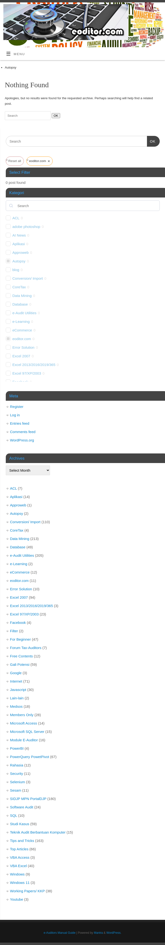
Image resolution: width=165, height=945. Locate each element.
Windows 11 (20, 883)
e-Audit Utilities (25, 313)
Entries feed (19, 423)
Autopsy (19, 261)
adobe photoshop (26, 227)
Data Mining (22, 296)
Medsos (16, 706)
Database (20, 304)
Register (17, 407)
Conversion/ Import (28, 278)
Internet (16, 681)
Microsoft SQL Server (27, 732)
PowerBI (17, 748)
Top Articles (19, 849)
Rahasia (16, 765)
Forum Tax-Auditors (26, 648)
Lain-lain (17, 698)
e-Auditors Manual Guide (60, 932)
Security (16, 773)
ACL (16, 218)
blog (16, 270)
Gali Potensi (20, 664)
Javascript (18, 690)
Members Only (22, 715)
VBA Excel (18, 866)
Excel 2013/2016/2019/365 (34, 365)
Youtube (16, 899)
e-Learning (21, 321)
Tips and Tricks (22, 841)
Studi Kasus (19, 824)
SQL (13, 815)
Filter (14, 631)
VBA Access (20, 857)
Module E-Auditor (24, 740)
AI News (19, 235)
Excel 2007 (21, 356)
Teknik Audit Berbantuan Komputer (38, 832)
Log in (15, 415)
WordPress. (113, 932)
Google (16, 673)
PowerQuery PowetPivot (29, 757)
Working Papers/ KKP (27, 891)
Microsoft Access (23, 723)
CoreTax (19, 287)
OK (55, 115)
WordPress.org (22, 440)
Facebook (18, 622)
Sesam (15, 790)
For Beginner (20, 639)
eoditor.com (22, 339)
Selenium (17, 782)
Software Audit (21, 807)
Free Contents (21, 656)
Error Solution (24, 347)
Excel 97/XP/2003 (27, 373)
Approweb (21, 252)
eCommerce (22, 330)
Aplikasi (19, 244)
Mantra (98, 932)
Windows (17, 874)
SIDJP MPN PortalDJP (28, 799)
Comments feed (23, 432)
